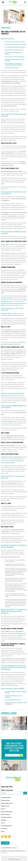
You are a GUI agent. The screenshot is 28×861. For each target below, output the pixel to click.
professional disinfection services (8, 683)
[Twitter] (9, 836)
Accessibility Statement (6, 825)
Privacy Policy (4, 828)
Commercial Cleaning (5, 27)
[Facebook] (2, 836)
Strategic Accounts (5, 806)
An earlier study (4, 244)
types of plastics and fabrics (7, 421)
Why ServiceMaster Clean (7, 803)
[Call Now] (25, 2)
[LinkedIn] (6, 836)
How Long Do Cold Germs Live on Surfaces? (15, 41)
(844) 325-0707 (7, 787)
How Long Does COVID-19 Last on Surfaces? (15, 47)
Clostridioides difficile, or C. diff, (8, 313)
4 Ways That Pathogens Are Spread (13, 699)
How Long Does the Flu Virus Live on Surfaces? (15, 44)
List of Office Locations (6, 817)
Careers (3, 823)
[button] (3, 2)
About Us (3, 808)
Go (21, 755)
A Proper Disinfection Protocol (12, 67)
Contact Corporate (5, 814)
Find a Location (7, 790)
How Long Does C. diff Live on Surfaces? (14, 49)
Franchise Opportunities (6, 811)
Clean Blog (3, 820)
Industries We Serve (5, 800)
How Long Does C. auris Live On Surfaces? (14, 56)
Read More (5, 724)
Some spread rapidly (18, 633)
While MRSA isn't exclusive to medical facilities (11, 457)
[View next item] (26, 733)
